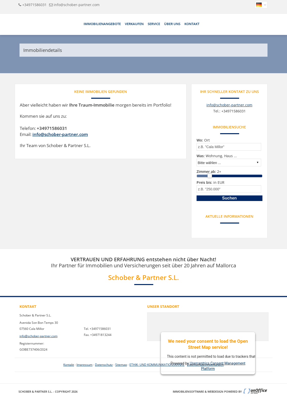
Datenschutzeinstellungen (205, 365)
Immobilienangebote (102, 24)
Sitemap (121, 365)
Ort (203, 140)
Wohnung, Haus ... (217, 155)
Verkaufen (134, 24)
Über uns (172, 24)
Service (154, 24)
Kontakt (191, 24)
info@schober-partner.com (77, 4)
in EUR (210, 182)
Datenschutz (104, 365)
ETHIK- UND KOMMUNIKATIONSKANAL (156, 365)
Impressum (84, 365)
